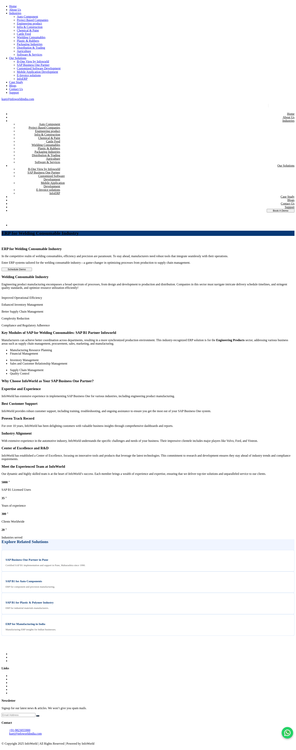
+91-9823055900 (281, 105)
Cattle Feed (24, 33)
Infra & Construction (30, 27)
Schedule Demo (17, 269)
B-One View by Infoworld (33, 61)
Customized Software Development (39, 68)
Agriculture (24, 51)
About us (14, 679)
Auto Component (27, 16)
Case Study (16, 82)
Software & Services (29, 54)
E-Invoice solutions (29, 75)
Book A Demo (280, 210)
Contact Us (16, 89)
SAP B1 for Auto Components (24, 581)
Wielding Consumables (31, 37)
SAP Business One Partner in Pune (27, 559)
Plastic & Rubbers (28, 40)
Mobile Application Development (37, 71)
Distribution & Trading (31, 47)
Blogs (12, 85)
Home (13, 6)
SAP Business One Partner (33, 65)
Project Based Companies (32, 20)
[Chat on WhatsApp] (287, 732)
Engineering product (29, 23)
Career (13, 693)
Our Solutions (17, 58)
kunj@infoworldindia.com (18, 99)
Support (14, 92)
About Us (15, 9)
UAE (12, 682)
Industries (15, 13)
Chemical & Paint (28, 30)
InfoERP (22, 78)
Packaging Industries (30, 44)
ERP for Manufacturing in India (25, 624)
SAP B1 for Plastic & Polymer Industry (30, 602)
